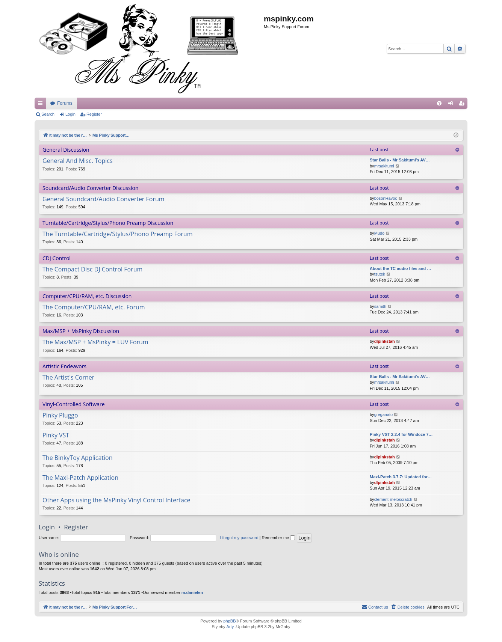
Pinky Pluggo (60, 415)
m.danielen (192, 592)
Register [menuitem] (463, 105)
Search (47, 114)
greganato (383, 414)
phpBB (229, 621)
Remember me (278, 537)
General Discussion (65, 149)
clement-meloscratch (393, 499)
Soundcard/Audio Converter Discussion (90, 187)
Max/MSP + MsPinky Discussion (80, 331)
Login (70, 114)
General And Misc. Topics (77, 161)
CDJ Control (56, 258)
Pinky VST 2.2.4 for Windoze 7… (401, 434)
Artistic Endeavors (64, 366)
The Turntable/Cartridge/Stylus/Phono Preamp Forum (117, 234)
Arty (230, 626)
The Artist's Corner (68, 377)
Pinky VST (55, 435)
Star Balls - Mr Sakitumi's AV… (400, 160)
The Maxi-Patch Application (80, 478)
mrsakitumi (384, 166)
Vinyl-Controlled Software (73, 404)
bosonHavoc (385, 198)
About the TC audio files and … (400, 268)
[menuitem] (439, 103)
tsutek (379, 274)
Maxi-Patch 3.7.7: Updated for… (401, 477)
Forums (206, 103)
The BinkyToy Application (77, 458)
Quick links (42, 105)
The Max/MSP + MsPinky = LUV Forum (95, 342)
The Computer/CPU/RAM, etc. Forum (93, 307)
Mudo (379, 233)
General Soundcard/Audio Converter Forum (103, 199)
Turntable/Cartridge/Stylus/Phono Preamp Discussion (107, 222)
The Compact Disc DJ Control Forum (92, 269)
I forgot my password (239, 537)
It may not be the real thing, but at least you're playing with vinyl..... (116, 103)
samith (380, 306)
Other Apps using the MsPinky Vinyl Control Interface (116, 500)
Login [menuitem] (452, 105)
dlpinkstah (384, 341)
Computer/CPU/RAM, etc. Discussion (87, 296)
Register (94, 114)
